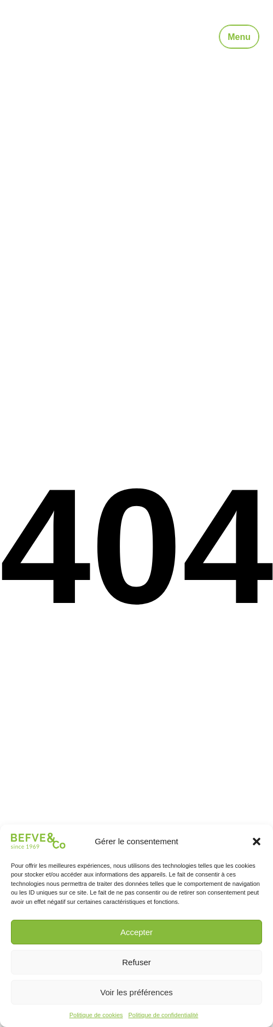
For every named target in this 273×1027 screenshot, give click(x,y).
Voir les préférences (136, 992)
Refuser (136, 962)
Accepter (136, 932)
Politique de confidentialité (164, 1015)
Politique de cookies (96, 1015)
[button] (256, 841)
